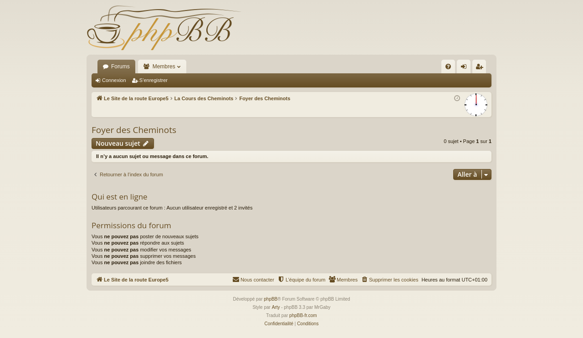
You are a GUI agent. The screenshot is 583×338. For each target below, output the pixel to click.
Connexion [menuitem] (465, 68)
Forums (120, 66)
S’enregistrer (153, 80)
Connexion (114, 80)
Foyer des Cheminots (134, 130)
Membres (164, 66)
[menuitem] (448, 66)
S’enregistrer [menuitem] (481, 68)
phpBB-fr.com (303, 315)
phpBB (270, 299)
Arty (276, 307)
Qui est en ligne (120, 196)
